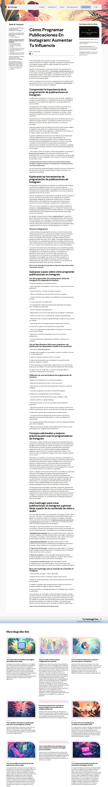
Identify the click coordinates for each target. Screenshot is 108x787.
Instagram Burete (57, 216)
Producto (42, 7)
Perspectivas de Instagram (37, 153)
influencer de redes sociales (63, 83)
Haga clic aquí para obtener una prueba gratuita (43, 606)
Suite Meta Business (44, 208)
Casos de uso (51, 7)
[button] (97, 7)
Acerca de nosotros (72, 7)
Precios (62, 7)
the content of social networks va (61, 71)
